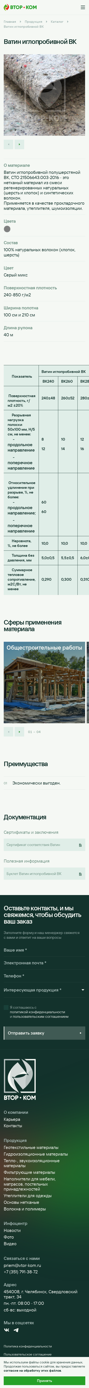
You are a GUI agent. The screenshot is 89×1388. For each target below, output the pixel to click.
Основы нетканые (21, 1202)
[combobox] (42, 990)
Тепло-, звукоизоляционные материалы (32, 1163)
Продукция (33, 21)
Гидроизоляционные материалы (36, 1154)
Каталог (57, 21)
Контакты (13, 1125)
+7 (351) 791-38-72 (21, 1271)
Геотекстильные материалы (31, 1147)
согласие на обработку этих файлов (32, 1370)
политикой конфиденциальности (37, 1012)
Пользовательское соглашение (28, 1354)
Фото (9, 1237)
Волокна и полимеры (25, 1208)
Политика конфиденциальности (28, 1346)
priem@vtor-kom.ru (22, 1265)
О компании (16, 1112)
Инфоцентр (15, 1223)
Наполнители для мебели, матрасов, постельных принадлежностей (30, 1184)
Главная (10, 21)
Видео (10, 1243)
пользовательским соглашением (41, 1016)
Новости (12, 1230)
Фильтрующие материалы (29, 1172)
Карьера (12, 1119)
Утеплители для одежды (28, 1195)
